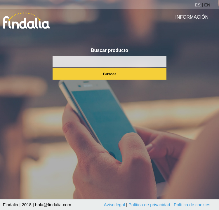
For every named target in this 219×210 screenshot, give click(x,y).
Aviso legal (114, 204)
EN (207, 4)
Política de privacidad (149, 204)
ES (198, 4)
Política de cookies (192, 204)
